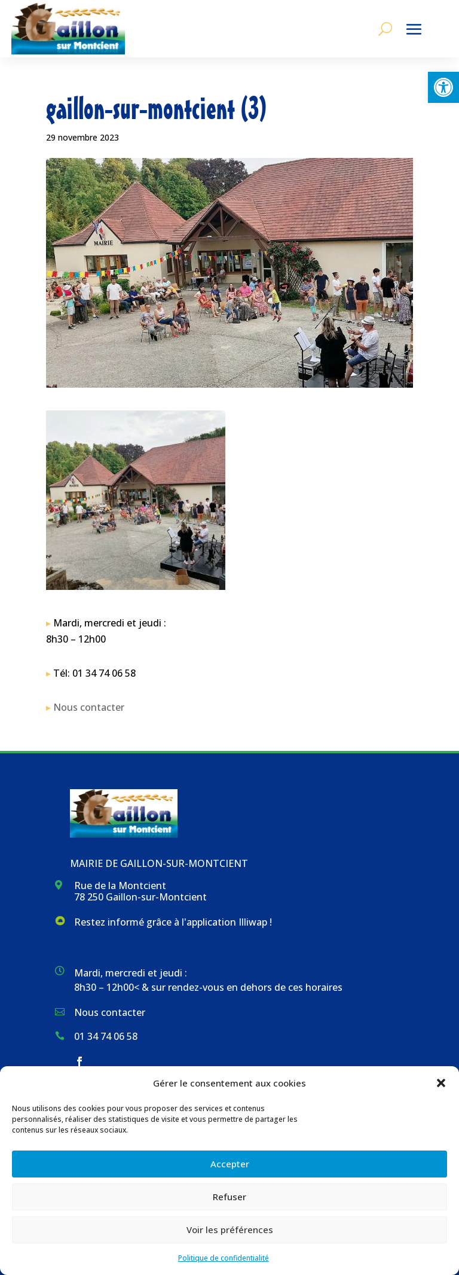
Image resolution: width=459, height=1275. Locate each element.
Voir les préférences (229, 1230)
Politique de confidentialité (223, 1258)
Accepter (229, 1164)
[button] (443, 87)
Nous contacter (88, 707)
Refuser (229, 1197)
